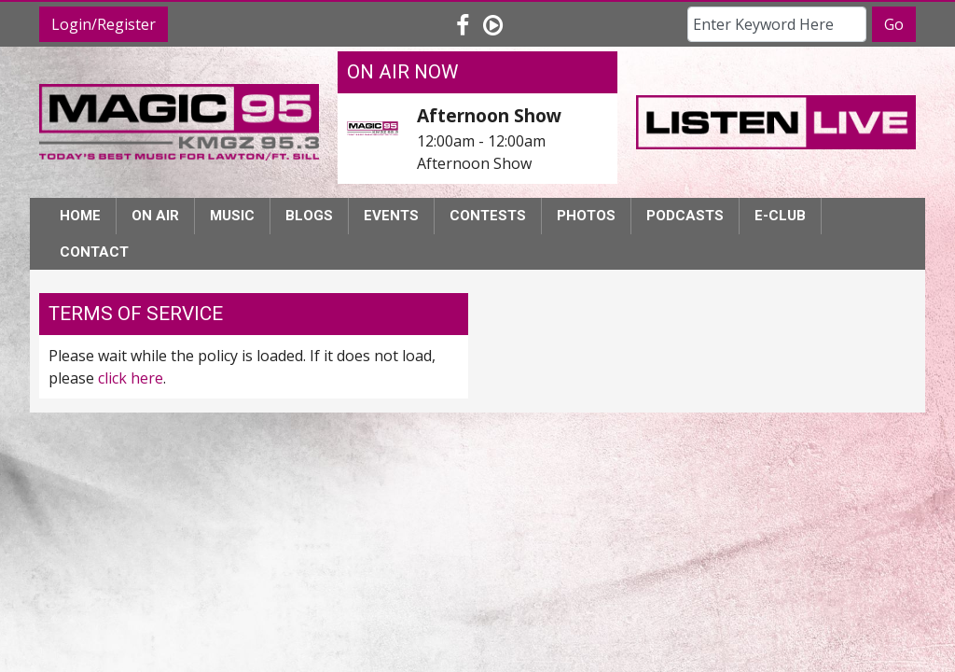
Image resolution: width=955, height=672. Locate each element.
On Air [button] (155, 215)
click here (130, 378)
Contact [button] (94, 252)
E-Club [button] (780, 215)
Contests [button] (488, 215)
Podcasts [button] (685, 215)
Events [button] (391, 215)
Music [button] (232, 215)
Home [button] (80, 215)
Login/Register (103, 24)
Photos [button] (586, 215)
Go (894, 24)
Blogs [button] (309, 215)
